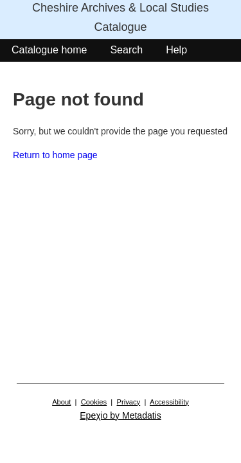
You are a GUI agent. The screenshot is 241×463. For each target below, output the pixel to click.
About (61, 402)
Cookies (94, 402)
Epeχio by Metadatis (120, 415)
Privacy (129, 402)
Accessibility (169, 402)
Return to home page (55, 155)
